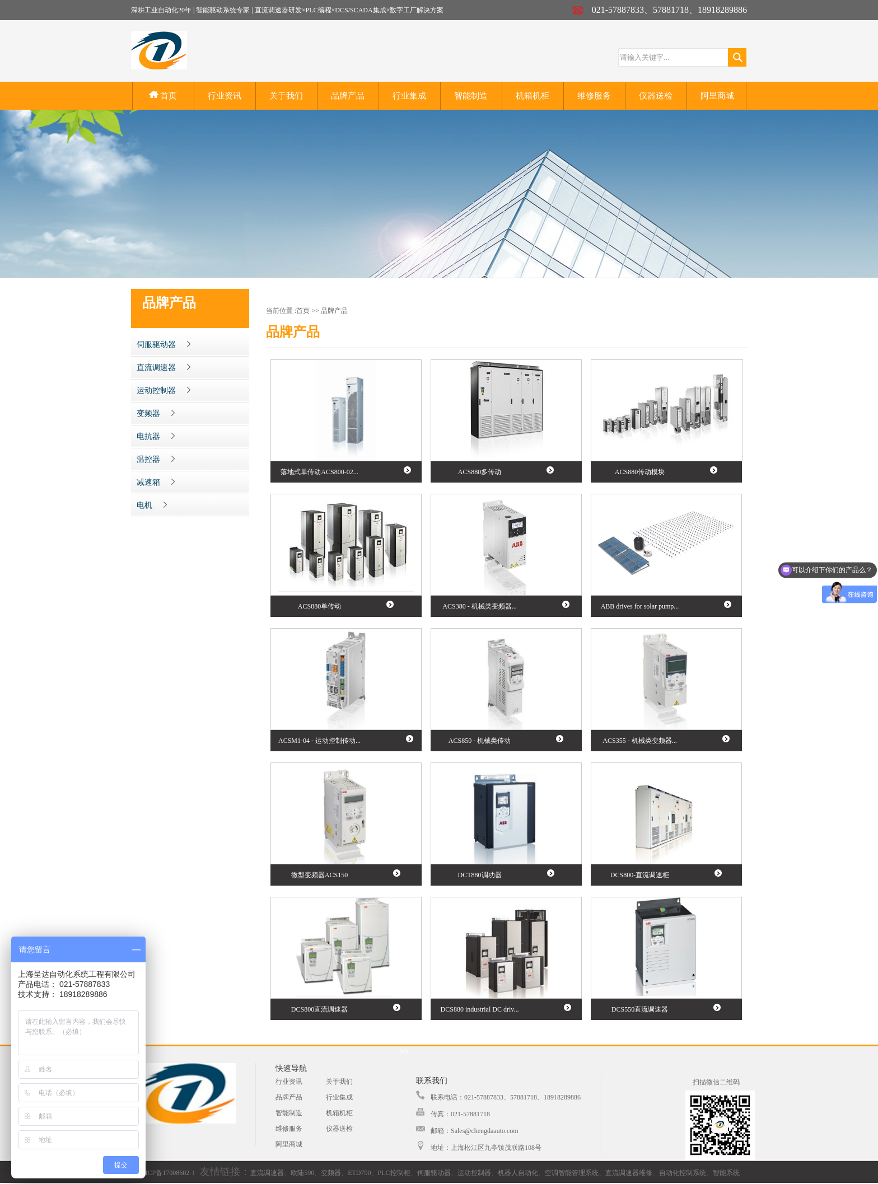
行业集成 (409, 95)
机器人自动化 (518, 1173)
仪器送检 (655, 95)
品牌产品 (348, 95)
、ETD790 (356, 1173)
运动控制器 (163, 390)
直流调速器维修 (628, 1173)
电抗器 (156, 436)
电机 (152, 505)
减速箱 (156, 482)
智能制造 (471, 95)
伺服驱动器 (163, 344)
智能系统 (726, 1173)
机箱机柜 (532, 95)
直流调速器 (163, 367)
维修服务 (594, 95)
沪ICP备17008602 (163, 1173)
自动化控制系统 (682, 1173)
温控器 (156, 459)
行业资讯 (224, 95)
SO (403, 1051)
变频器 (156, 413)
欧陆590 (302, 1173)
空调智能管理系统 (572, 1173)
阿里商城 (717, 95)
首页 (163, 95)
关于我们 (286, 95)
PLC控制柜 (394, 1173)
